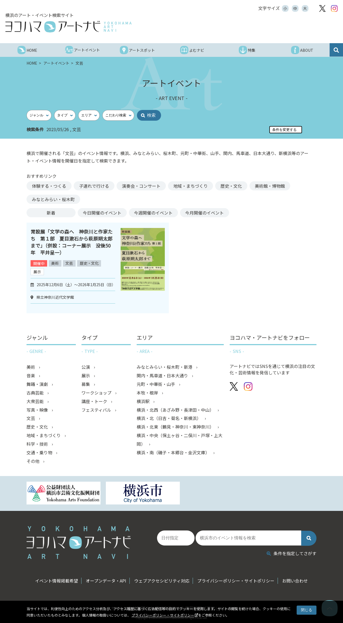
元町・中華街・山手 (156, 384)
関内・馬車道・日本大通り (163, 376)
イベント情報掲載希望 (55, 579)
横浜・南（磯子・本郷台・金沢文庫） (174, 453)
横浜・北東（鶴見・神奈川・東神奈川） (176, 427)
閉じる (306, 610)
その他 (33, 461)
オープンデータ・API (105, 579)
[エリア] (89, 115)
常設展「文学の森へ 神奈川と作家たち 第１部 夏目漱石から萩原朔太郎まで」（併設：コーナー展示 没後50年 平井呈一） (72, 242)
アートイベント (56, 63)
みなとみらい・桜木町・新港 (165, 367)
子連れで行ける (94, 186)
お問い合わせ (296, 579)
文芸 (69, 263)
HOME (32, 63)
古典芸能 (36, 393)
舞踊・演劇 (38, 384)
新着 (51, 212)
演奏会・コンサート (141, 186)
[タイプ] (65, 115)
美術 (55, 263)
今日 (102, 212)
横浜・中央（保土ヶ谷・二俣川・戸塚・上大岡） (179, 440)
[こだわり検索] (118, 115)
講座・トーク (94, 401)
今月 (205, 212)
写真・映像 (38, 410)
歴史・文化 (231, 186)
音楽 (31, 376)
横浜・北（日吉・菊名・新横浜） (169, 418)
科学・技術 (38, 444)
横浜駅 (144, 401)
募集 (86, 384)
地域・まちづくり (190, 186)
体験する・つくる (49, 186)
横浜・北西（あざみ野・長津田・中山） (176, 410)
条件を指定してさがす (291, 552)
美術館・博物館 (270, 186)
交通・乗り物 (40, 453)
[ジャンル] (39, 115)
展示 (37, 271)
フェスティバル (96, 410)
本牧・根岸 (148, 393)
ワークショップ (97, 393)
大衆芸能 (36, 401)
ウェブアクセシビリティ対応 (161, 579)
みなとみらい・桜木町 (53, 199)
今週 (154, 212)
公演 (86, 367)
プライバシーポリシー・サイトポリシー (163, 615)
